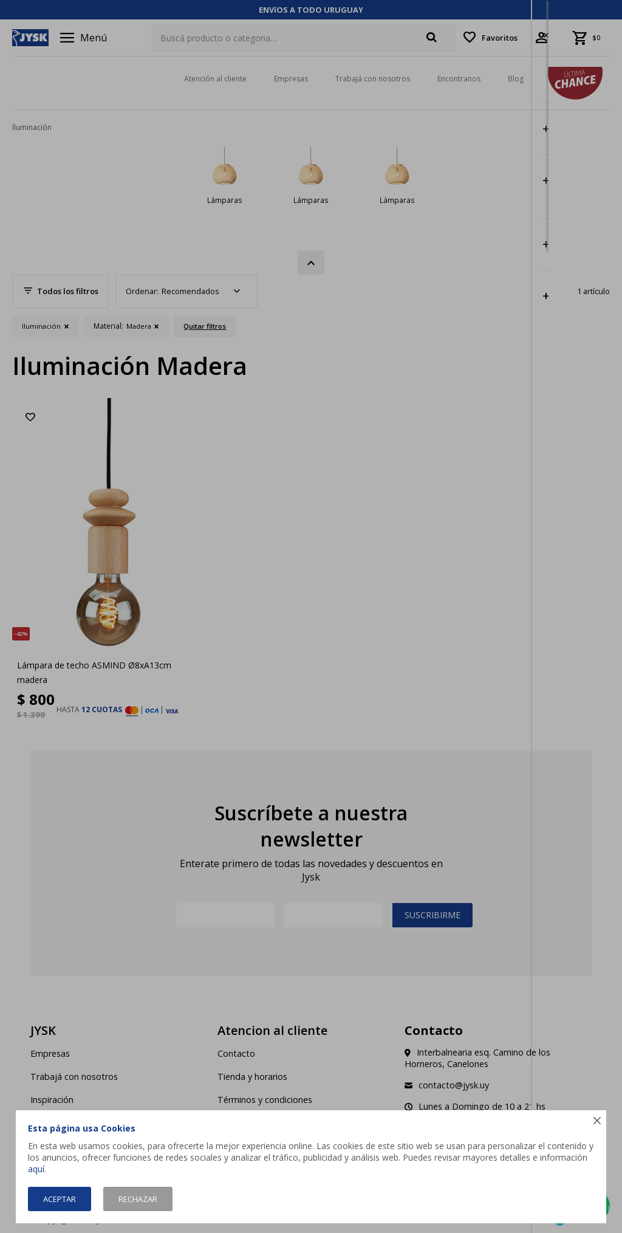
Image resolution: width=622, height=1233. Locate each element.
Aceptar (59, 1199)
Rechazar (137, 1199)
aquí (36, 1169)
